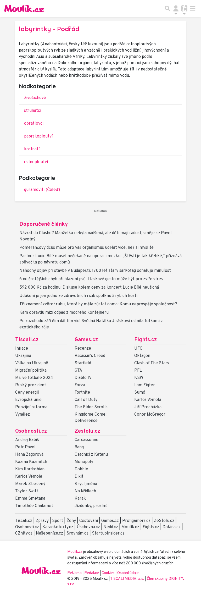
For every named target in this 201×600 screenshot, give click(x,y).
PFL (138, 370)
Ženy (71, 521)
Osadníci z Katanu (91, 454)
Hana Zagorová (29, 454)
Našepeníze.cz (49, 533)
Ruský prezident (30, 385)
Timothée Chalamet (34, 506)
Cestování (88, 521)
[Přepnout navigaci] (176, 8)
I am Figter (144, 385)
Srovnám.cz (77, 533)
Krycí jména (86, 484)
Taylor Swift (26, 491)
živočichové (35, 98)
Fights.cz (145, 340)
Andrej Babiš (27, 440)
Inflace (21, 348)
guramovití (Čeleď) (42, 189)
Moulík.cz (130, 527)
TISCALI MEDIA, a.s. (127, 578)
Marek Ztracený (30, 484)
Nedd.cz (110, 527)
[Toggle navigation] (192, 8)
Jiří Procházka (147, 407)
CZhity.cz (23, 533)
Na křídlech (85, 491)
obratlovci (33, 123)
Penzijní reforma (31, 407)
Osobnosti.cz (31, 431)
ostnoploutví (36, 162)
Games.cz (86, 340)
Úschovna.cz (88, 527)
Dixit (79, 476)
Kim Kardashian (29, 469)
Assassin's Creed (90, 356)
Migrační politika (31, 370)
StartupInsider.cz (108, 533)
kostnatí (32, 149)
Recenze (83, 348)
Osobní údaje (128, 573)
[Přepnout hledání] (167, 8)
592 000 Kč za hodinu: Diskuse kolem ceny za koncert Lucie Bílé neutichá (89, 287)
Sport (57, 521)
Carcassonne (86, 440)
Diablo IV (83, 378)
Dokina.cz (172, 527)
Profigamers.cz (136, 521)
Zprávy (42, 521)
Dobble (81, 469)
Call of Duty (86, 400)
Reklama (74, 573)
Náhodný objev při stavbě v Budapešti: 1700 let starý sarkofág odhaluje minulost (95, 270)
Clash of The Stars (151, 363)
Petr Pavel (25, 447)
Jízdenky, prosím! (91, 506)
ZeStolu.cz (164, 521)
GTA (78, 370)
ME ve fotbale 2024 (34, 378)
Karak (80, 498)
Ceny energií (27, 392)
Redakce (91, 573)
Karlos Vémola (147, 400)
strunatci (32, 110)
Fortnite (82, 392)
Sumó (139, 392)
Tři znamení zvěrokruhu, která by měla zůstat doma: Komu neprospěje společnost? (98, 304)
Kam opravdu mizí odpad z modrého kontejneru (64, 312)
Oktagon (142, 356)
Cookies (108, 573)
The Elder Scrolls (91, 407)
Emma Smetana (30, 498)
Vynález (22, 414)
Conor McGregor (149, 414)
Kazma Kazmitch (31, 462)
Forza (80, 385)
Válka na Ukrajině (31, 363)
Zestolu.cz (87, 431)
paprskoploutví (38, 136)
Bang (79, 447)
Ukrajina (23, 356)
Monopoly (84, 462)
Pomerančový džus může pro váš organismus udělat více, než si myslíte (86, 247)
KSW (138, 378)
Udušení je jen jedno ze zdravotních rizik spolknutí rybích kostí (78, 296)
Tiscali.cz (26, 340)
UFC (138, 348)
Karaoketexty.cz (57, 527)
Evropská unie (28, 400)
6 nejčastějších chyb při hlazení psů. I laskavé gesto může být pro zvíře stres (91, 279)
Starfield (83, 363)
